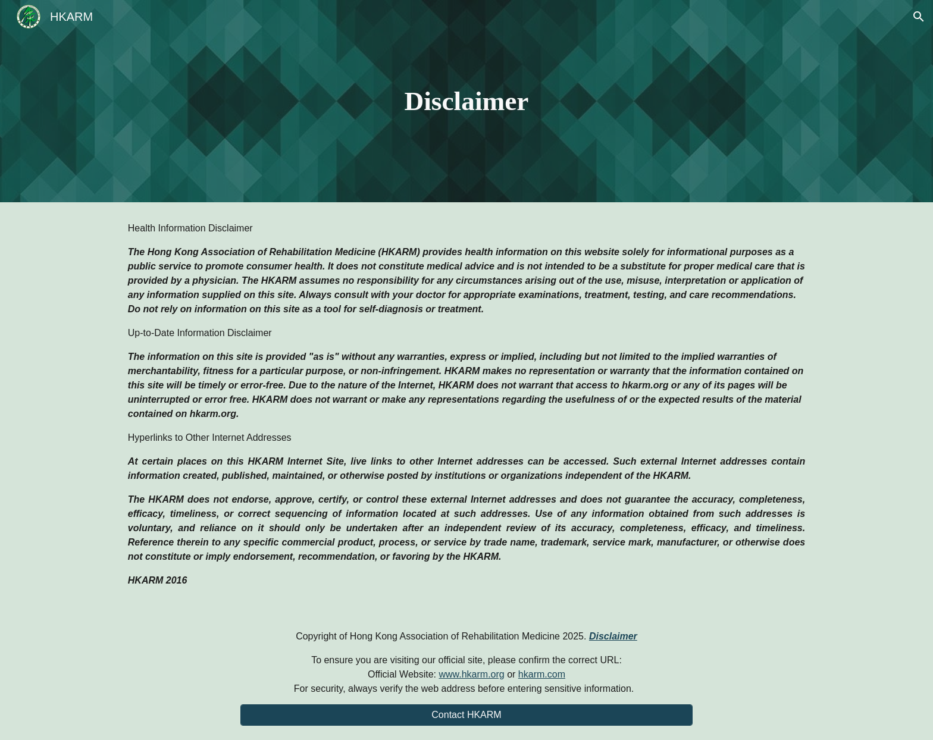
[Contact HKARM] (466, 715)
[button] (918, 16)
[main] (466, 101)
